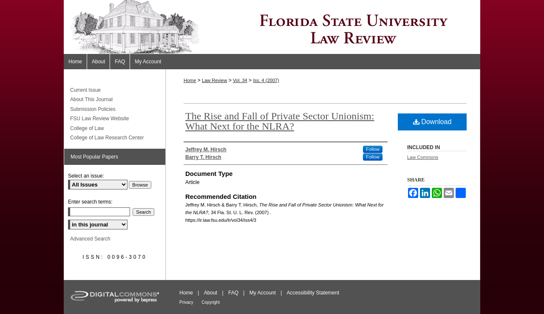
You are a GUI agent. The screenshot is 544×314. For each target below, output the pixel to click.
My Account (262, 293)
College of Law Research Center (107, 138)
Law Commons (422, 157)
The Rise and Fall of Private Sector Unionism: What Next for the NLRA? (279, 121)
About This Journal (91, 99)
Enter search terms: (90, 202)
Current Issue (85, 90)
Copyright (210, 302)
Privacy (186, 302)
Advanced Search (90, 239)
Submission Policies (93, 109)
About (210, 293)
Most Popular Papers (94, 157)
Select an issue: (86, 176)
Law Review (214, 80)
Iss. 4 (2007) (266, 80)
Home (190, 80)
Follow (373, 149)
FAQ (233, 293)
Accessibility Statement (313, 293)
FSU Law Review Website (99, 119)
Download (432, 121)
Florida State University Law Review (272, 27)
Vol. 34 (240, 80)
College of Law (87, 128)
